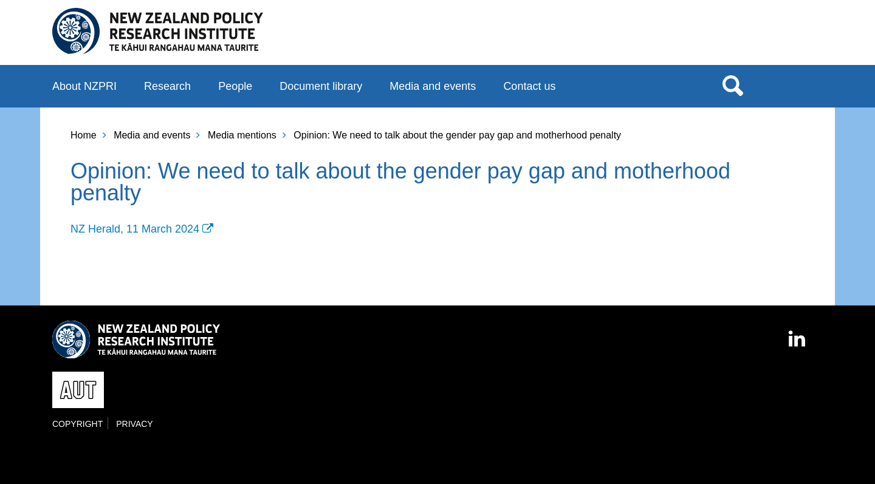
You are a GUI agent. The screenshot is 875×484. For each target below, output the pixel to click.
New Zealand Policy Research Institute (157, 31)
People (235, 86)
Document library (321, 86)
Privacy (134, 424)
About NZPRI (84, 86)
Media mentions (242, 135)
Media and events (432, 86)
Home (83, 135)
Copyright (77, 424)
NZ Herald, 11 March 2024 (134, 229)
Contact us (529, 86)
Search (733, 85)
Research (167, 86)
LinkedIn (797, 333)
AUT (798, 37)
